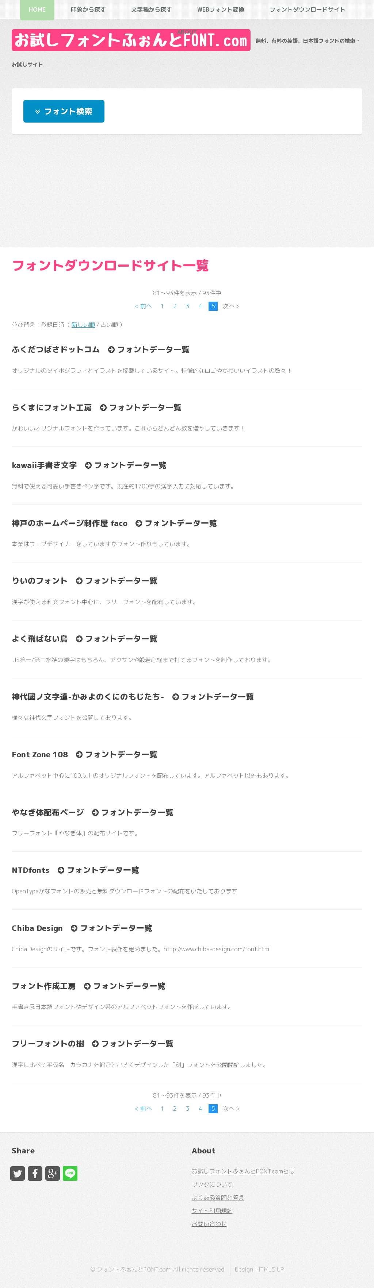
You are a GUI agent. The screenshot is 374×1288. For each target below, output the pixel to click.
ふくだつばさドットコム (56, 349)
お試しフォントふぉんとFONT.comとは (243, 1171)
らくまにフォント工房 (52, 407)
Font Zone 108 (40, 754)
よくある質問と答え (218, 1198)
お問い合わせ (209, 1224)
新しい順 (83, 325)
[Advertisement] (187, 191)
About (187, 32)
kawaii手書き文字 (44, 465)
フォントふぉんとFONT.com (134, 1269)
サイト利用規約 (212, 1211)
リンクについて (212, 1184)
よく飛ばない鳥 (40, 638)
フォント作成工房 (44, 985)
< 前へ (143, 306)
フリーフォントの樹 (48, 1043)
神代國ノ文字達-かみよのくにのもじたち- (88, 696)
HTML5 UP (270, 1269)
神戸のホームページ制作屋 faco (69, 523)
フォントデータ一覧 (152, 349)
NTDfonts (31, 870)
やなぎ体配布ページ (48, 812)
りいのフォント (40, 580)
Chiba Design (37, 928)
